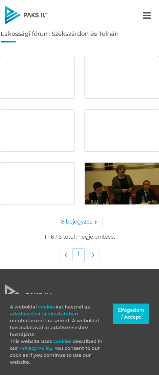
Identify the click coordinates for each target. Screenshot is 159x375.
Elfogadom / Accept (131, 313)
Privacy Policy (35, 348)
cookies (63, 341)
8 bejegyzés (81, 222)
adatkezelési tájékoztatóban (44, 314)
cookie (46, 307)
